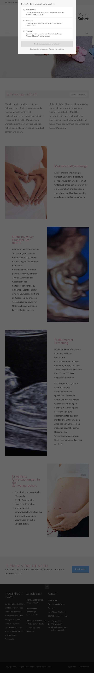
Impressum (43, 49)
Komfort (46, 23)
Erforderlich (46, 12)
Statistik (46, 33)
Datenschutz (34, 49)
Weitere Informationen (56, 49)
